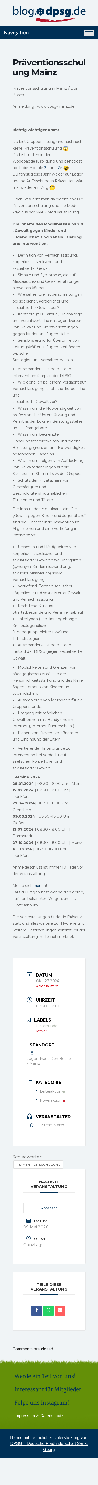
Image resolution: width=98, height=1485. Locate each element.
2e (60, 167)
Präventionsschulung (38, 1164)
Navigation (49, 33)
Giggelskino (49, 1208)
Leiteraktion (50, 1091)
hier (37, 885)
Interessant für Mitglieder (47, 1389)
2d (47, 167)
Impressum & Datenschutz (39, 1416)
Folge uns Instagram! (41, 1403)
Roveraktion (50, 1100)
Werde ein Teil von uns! (45, 1376)
